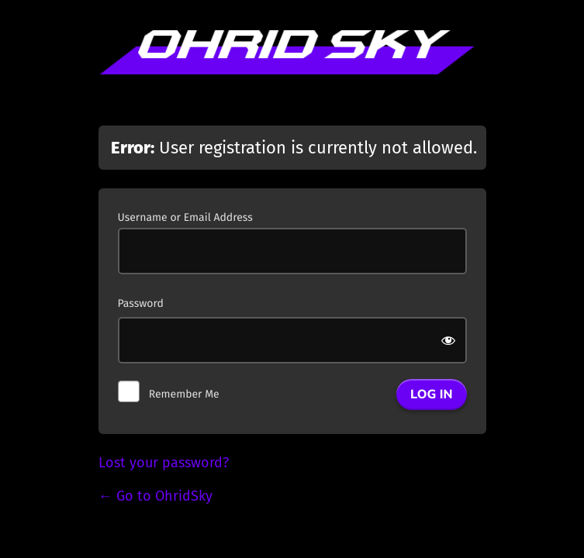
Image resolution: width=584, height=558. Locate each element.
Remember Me (184, 394)
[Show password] (449, 340)
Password (141, 303)
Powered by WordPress (292, 68)
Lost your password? (163, 462)
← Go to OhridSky (155, 496)
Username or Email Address (185, 217)
